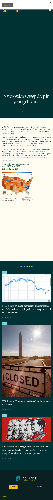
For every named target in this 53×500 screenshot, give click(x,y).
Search (40, 486)
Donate (13, 487)
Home (5, 496)
